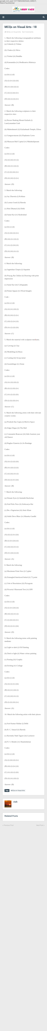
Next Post (39, 825)
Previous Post (9, 825)
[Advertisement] (23, 927)
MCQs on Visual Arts (13, 32)
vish (15, 801)
